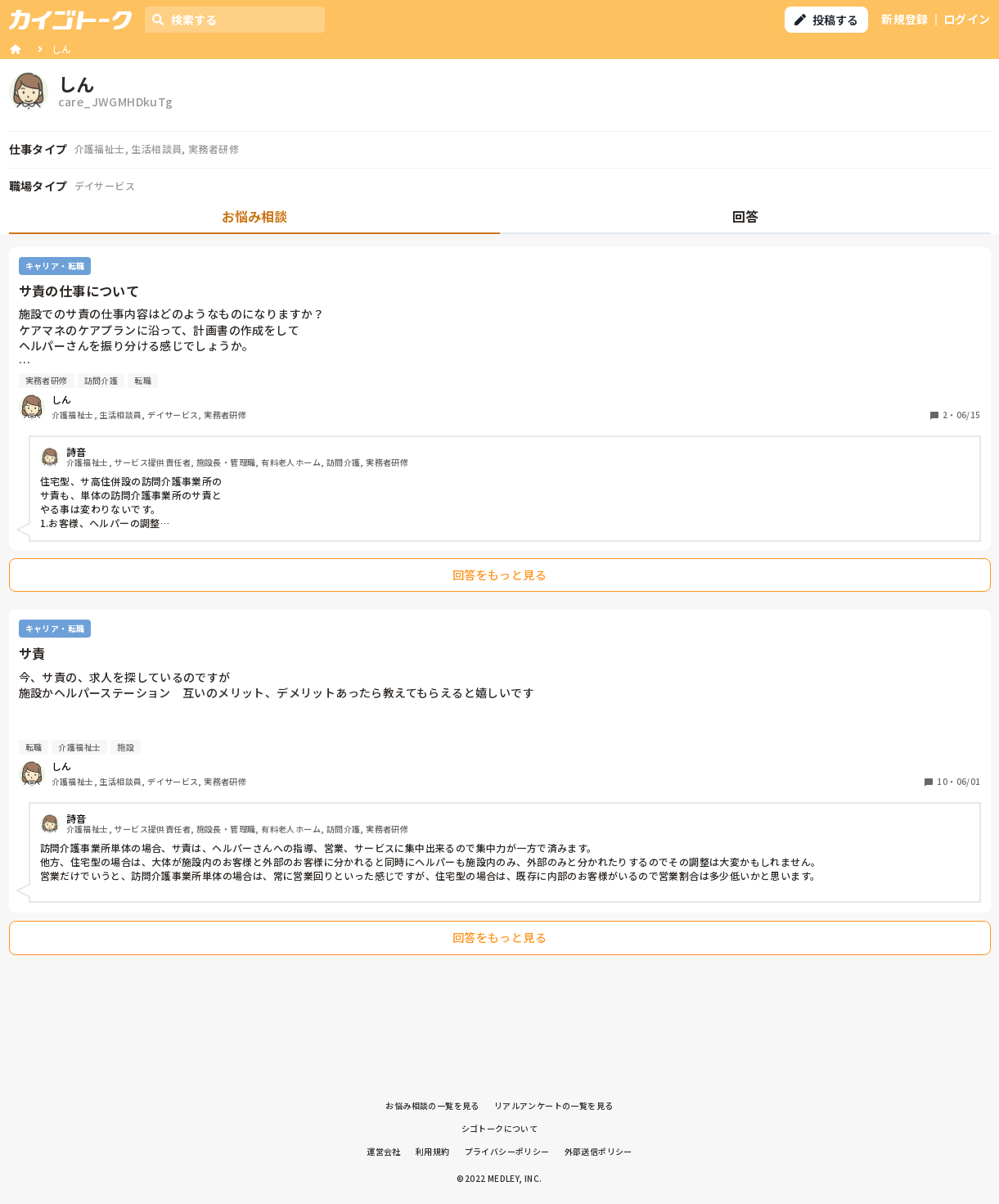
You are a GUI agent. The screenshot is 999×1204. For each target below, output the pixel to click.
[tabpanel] (500, 605)
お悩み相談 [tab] (254, 216)
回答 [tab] (745, 216)
